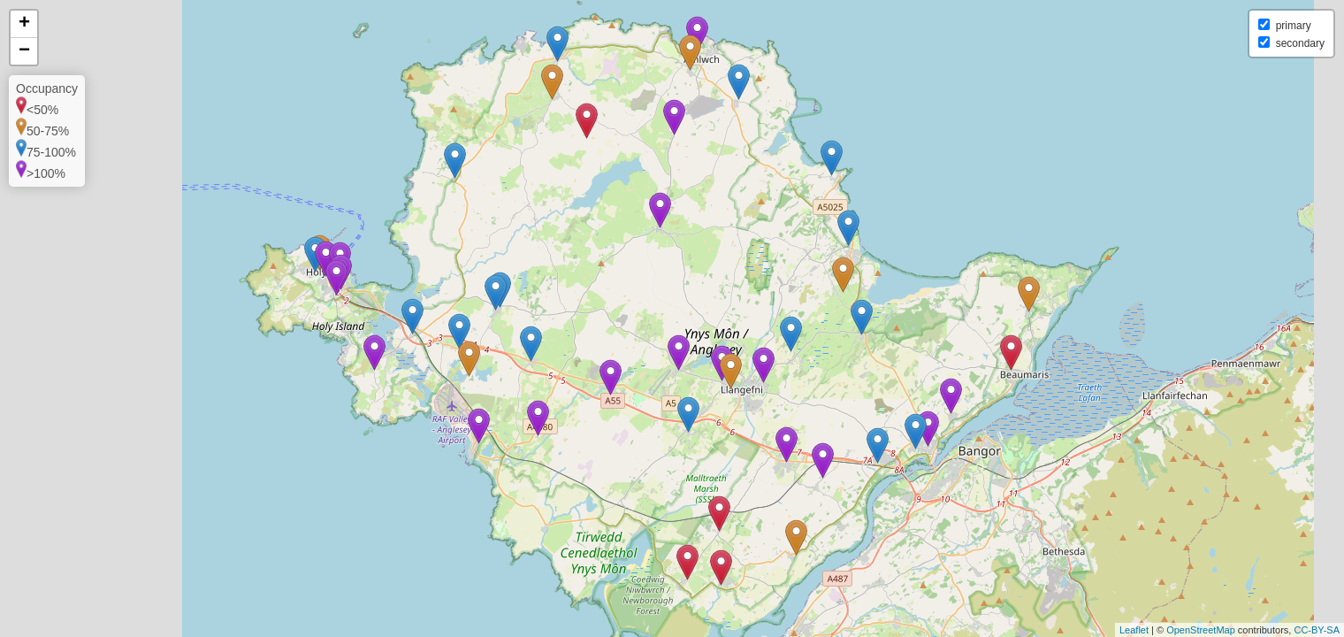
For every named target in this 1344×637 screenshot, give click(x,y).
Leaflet (1134, 630)
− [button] (24, 51)
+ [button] (24, 24)
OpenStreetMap (1200, 630)
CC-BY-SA (1317, 630)
